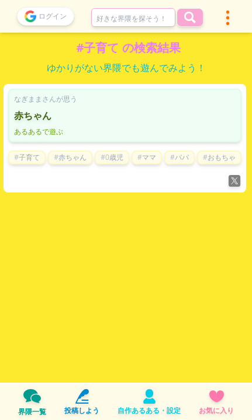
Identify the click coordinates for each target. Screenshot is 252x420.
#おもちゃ (219, 157)
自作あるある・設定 (149, 402)
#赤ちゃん (70, 157)
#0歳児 (112, 157)
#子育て (27, 157)
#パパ (179, 157)
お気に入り (216, 402)
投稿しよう (81, 402)
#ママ (146, 157)
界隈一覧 (32, 401)
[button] (227, 17)
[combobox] (133, 17)
